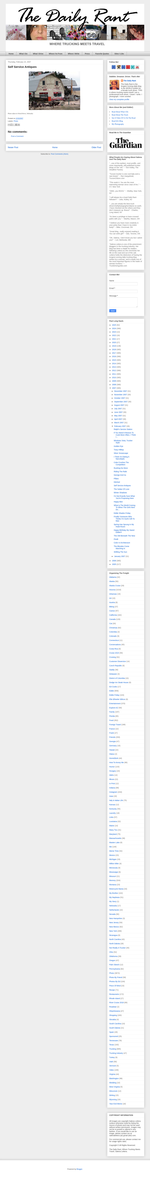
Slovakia (112, 1019)
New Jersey (114, 922)
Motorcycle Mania (116, 889)
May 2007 (118, 416)
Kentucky (113, 809)
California (113, 615)
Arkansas (113, 594)
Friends (112, 737)
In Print (112, 784)
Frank (111, 733)
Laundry (112, 813)
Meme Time (114, 851)
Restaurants (114, 994)
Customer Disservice (117, 661)
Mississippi (113, 872)
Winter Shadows (120, 493)
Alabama (112, 577)
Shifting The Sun (120, 552)
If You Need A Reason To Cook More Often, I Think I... (125, 435)
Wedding (112, 1083)
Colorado (113, 636)
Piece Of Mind (115, 986)
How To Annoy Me (116, 762)
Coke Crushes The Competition (121, 463)
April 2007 (118, 419)
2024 (114, 328)
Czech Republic (115, 666)
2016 (114, 356)
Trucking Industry (116, 1053)
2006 (114, 561)
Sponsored (113, 1036)
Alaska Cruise (114, 586)
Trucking (112, 1049)
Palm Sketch (114, 965)
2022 (114, 335)
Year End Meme (115, 1104)
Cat (110, 623)
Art (110, 598)
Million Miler (114, 864)
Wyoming (113, 1099)
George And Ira (120, 475)
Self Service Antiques (122, 486)
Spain (111, 1032)
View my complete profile (119, 99)
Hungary (112, 771)
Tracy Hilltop (119, 450)
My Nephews (114, 897)
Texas (111, 1045)
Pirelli (116, 539)
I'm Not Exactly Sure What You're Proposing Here (124, 497)
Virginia (112, 1074)
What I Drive (38, 54)
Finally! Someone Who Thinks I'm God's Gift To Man (124, 519)
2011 (114, 374)
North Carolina (115, 939)
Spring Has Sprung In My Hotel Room (124, 525)
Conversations (115, 645)
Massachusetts (115, 838)
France (112, 729)
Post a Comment (17, 136)
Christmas (113, 628)
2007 (114, 388)
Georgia (112, 741)
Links (111, 817)
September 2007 (121, 402)
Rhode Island (114, 998)
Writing (112, 1095)
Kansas (112, 805)
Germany (113, 746)
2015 (114, 360)
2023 (114, 332)
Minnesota (113, 868)
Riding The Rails (120, 472)
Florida (112, 716)
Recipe (112, 990)
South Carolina (115, 1024)
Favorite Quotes (102, 54)
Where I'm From (55, 54)
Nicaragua (113, 935)
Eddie (111, 691)
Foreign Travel (115, 725)
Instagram (113, 792)
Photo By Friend (115, 977)
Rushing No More (121, 468)
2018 (114, 349)
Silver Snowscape (121, 453)
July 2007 (118, 409)
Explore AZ (113, 708)
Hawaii (112, 750)
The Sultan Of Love (121, 489)
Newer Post (13, 147)
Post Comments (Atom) (59, 154)
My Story (112, 901)
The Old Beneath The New (124, 536)
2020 (114, 342)
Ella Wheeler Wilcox (117, 699)
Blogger (79, 1169)
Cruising (112, 657)
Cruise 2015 (114, 653)
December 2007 (121, 391)
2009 (114, 381)
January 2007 (120, 556)
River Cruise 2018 (116, 1003)
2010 (114, 377)
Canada (112, 619)
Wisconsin (113, 1091)
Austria (112, 602)
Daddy (111, 670)
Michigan (112, 859)
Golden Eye (118, 446)
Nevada (112, 914)
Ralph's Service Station (123, 429)
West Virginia (114, 1087)
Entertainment (114, 703)
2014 (114, 363)
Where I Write (73, 54)
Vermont (112, 1066)
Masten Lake (114, 842)
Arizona (112, 590)
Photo (16, 121)
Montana (112, 885)
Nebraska (113, 906)
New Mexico (114, 927)
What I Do (23, 54)
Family (112, 712)
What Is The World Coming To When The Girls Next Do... (124, 507)
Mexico (112, 855)
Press (87, 54)
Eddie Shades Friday (122, 513)
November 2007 (121, 395)
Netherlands (114, 910)
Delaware (113, 674)
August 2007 (119, 405)
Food (111, 720)
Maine (111, 826)
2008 (114, 385)
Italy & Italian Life (116, 800)
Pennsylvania (114, 969)
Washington (114, 1078)
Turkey (112, 1057)
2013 (114, 367)
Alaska (112, 581)
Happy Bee (118, 502)
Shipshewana (114, 1011)
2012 (114, 370)
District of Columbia (117, 678)
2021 (114, 339)
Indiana (112, 788)
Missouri (112, 876)
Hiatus (111, 754)
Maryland (113, 834)
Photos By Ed (114, 981)
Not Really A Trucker (117, 948)
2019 (114, 346)
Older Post (96, 147)
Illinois (111, 779)
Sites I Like (119, 54)
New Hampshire (115, 918)
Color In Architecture (122, 543)
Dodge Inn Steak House (118, 682)
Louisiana (113, 821)
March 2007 (119, 423)
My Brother (113, 893)
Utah (111, 1062)
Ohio (111, 952)
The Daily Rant (130, 81)
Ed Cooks (113, 687)
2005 (114, 564)
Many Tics (113, 830)
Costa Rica (113, 649)
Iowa (111, 796)
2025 (114, 325)
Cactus (112, 611)
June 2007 (118, 412)
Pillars (116, 479)
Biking (111, 607)
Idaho (111, 775)
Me (110, 847)
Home (11, 54)
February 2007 (120, 426)
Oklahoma (113, 956)
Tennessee (113, 1041)
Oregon (112, 960)
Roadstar (113, 1007)
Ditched (117, 482)
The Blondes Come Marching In (121, 547)
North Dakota (114, 944)
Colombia (113, 632)
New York (113, 931)
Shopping (113, 1015)
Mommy (112, 880)
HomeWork (113, 758)
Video (111, 1070)
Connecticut (114, 640)
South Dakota (114, 1028)
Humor (112, 767)
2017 (114, 353)
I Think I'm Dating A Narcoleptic (121, 458)
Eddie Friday (114, 695)
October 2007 (120, 398)
